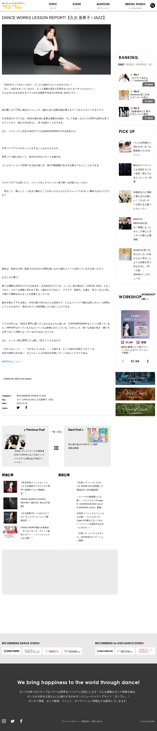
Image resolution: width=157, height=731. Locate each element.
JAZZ (50, 399)
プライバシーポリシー (70, 721)
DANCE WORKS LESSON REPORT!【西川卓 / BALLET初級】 (35, 502)
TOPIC (53, 6)
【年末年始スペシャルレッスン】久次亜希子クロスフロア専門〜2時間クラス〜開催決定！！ (35, 487)
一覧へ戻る (56, 440)
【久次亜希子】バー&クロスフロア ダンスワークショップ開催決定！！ (35, 517)
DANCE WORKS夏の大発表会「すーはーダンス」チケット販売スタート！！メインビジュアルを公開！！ (35, 532)
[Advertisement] (34, 572)
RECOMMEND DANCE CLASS (31, 395)
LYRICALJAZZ (28, 399)
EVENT (77, 6)
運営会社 (85, 721)
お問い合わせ (97, 721)
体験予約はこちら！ (12, 361)
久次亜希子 (42, 399)
